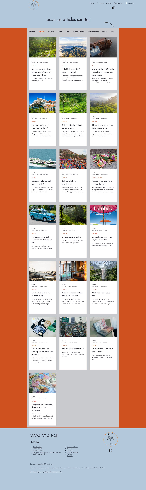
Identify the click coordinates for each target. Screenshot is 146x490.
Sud (112, 31)
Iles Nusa (51, 31)
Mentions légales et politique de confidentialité (46, 472)
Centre (60, 31)
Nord (67, 31)
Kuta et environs (93, 31)
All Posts (32, 31)
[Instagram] (114, 8)
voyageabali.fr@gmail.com (44, 464)
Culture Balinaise (97, 177)
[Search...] (132, 3)
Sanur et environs (78, 31)
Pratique (41, 31)
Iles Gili (104, 31)
